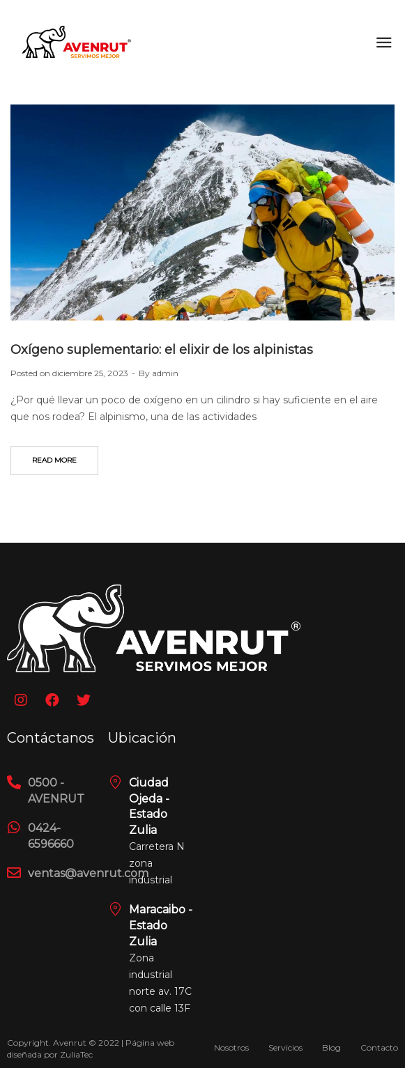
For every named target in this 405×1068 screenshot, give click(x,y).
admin (165, 373)
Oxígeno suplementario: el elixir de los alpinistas (161, 349)
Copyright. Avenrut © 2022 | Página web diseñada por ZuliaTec (90, 1048)
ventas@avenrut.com (88, 873)
